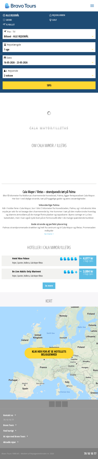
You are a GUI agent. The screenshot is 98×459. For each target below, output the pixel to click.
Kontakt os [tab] (8, 415)
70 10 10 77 (8, 419)
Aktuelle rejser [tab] (9, 442)
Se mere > (49, 233)
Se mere (49, 285)
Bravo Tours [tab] (8, 425)
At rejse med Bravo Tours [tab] (14, 436)
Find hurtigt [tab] (8, 430)
